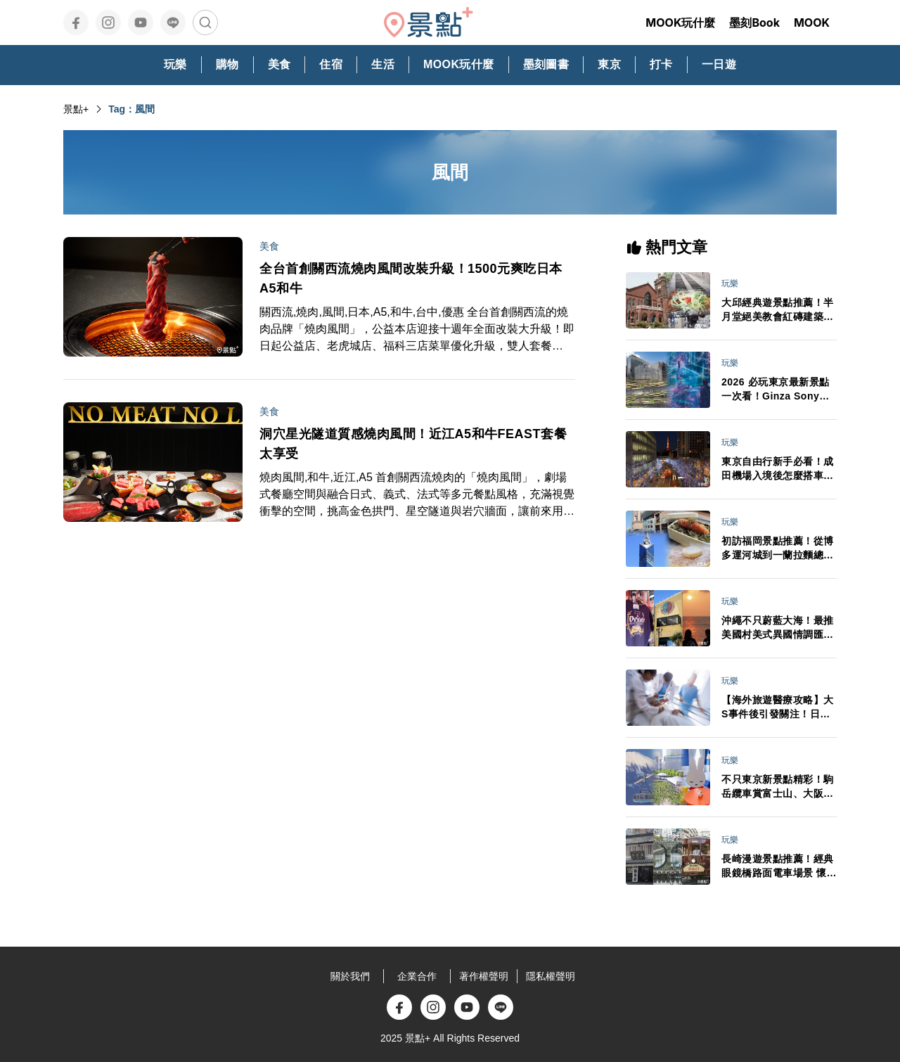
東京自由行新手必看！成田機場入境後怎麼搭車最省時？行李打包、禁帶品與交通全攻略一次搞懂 (777, 469)
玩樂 (729, 283)
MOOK (812, 22)
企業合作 (417, 976)
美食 (269, 246)
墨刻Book (754, 22)
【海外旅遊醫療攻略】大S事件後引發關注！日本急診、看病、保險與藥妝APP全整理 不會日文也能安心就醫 (777, 707)
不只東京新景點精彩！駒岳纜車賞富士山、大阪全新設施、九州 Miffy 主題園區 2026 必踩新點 (777, 787)
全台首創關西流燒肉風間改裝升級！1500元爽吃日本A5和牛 (410, 278)
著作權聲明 (483, 976)
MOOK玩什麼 (680, 22)
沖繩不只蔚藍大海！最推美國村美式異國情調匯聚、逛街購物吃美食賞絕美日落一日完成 (777, 628)
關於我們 (350, 976)
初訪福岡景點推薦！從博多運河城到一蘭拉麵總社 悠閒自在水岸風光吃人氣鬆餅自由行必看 (777, 548)
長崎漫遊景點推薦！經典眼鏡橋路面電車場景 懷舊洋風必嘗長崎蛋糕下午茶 (779, 866)
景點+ (76, 109)
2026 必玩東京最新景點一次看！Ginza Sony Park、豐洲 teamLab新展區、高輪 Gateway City (776, 389)
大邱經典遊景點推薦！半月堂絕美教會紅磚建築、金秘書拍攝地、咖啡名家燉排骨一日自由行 (777, 310)
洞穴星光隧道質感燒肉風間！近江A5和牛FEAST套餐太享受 (413, 444)
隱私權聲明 (550, 976)
